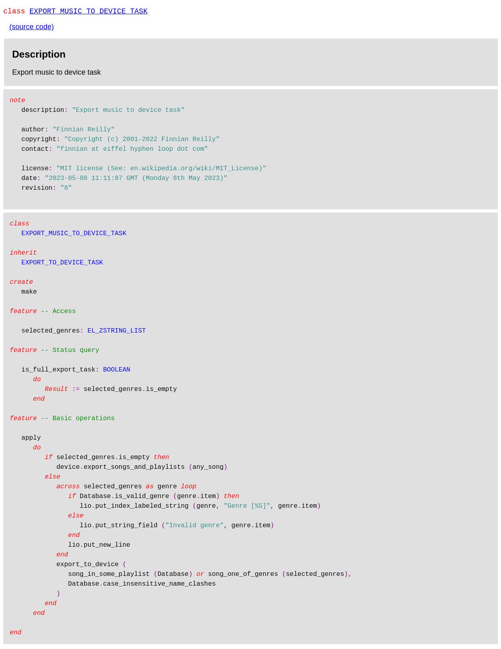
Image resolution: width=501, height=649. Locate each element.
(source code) (31, 28)
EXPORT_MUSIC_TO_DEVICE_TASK (89, 12)
